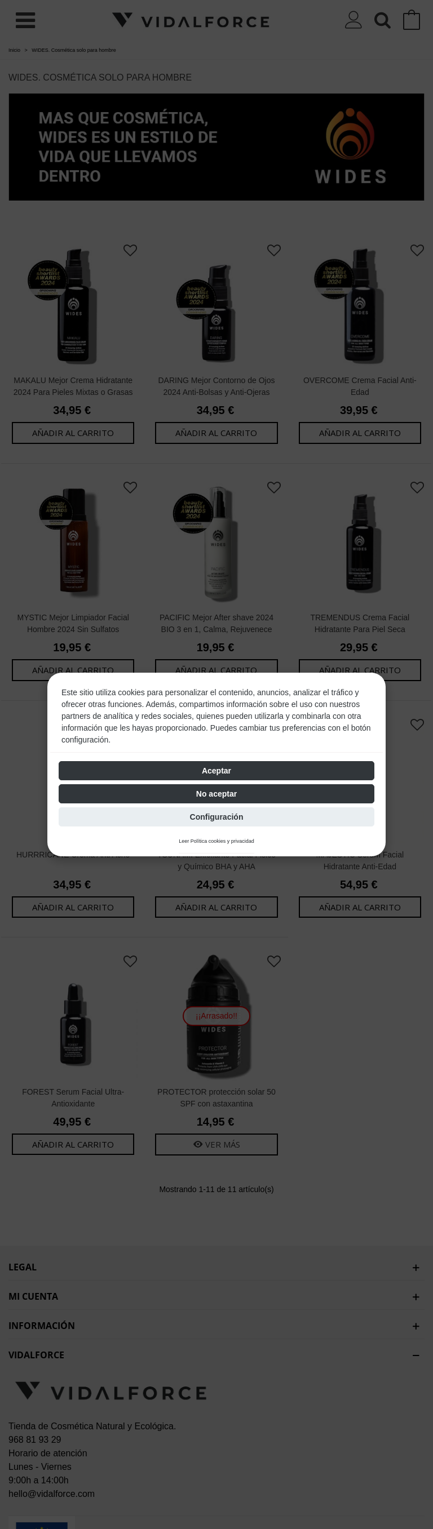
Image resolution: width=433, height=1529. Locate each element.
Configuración (217, 816)
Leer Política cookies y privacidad (216, 841)
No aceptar (216, 793)
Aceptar (216, 770)
